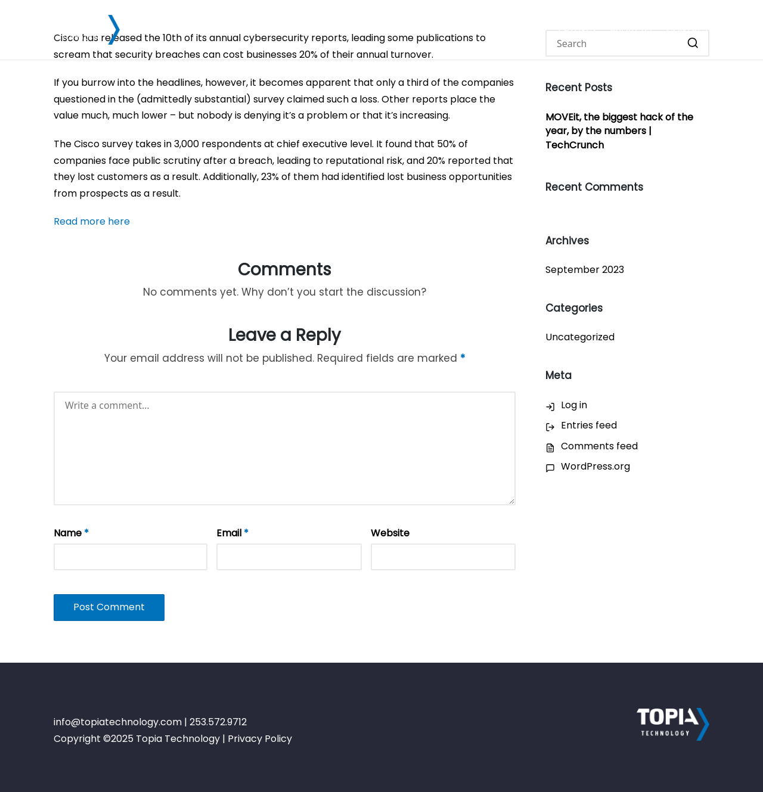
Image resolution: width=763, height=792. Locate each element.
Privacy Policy (260, 739)
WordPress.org (595, 466)
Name (71, 533)
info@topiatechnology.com (118, 722)
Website (390, 533)
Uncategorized (580, 337)
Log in (574, 405)
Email (232, 533)
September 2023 (584, 270)
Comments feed (599, 446)
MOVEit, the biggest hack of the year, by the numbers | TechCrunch (619, 131)
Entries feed (589, 425)
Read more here (92, 221)
